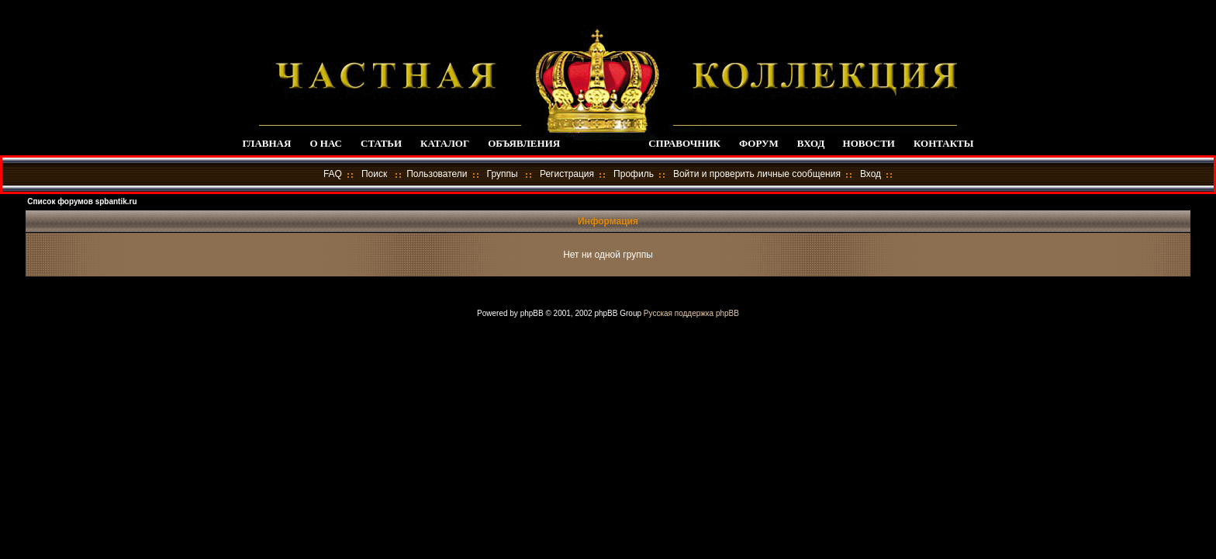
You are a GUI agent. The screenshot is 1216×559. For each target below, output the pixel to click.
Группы (502, 173)
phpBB (532, 313)
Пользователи (436, 173)
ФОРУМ (759, 143)
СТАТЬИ (381, 143)
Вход (870, 173)
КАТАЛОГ (444, 143)
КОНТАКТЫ (944, 143)
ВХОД (810, 143)
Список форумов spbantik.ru (81, 201)
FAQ (332, 173)
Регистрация (567, 173)
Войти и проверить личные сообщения (757, 173)
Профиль (633, 173)
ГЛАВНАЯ (266, 143)
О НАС (325, 143)
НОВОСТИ (869, 143)
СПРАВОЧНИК (684, 143)
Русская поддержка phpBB (691, 313)
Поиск (374, 173)
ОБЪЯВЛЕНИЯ (524, 143)
